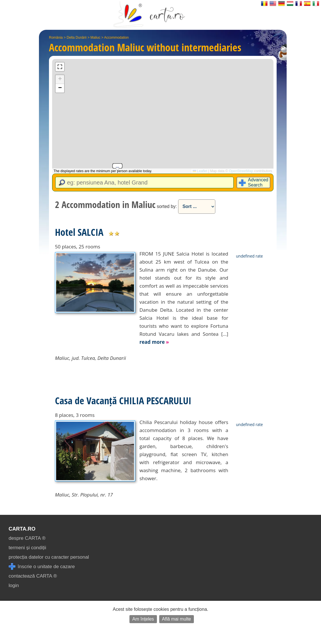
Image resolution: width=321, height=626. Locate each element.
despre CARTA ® (27, 538)
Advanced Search (258, 182)
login (14, 585)
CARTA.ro (22, 529)
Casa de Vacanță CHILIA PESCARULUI (123, 400)
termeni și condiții (27, 547)
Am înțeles (143, 619)
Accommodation (116, 38)
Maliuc (95, 38)
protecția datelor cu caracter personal (49, 557)
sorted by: (167, 206)
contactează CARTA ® (33, 576)
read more (154, 342)
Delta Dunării (76, 38)
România (56, 38)
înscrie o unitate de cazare (42, 566)
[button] (60, 79)
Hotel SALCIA (79, 232)
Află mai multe (176, 619)
